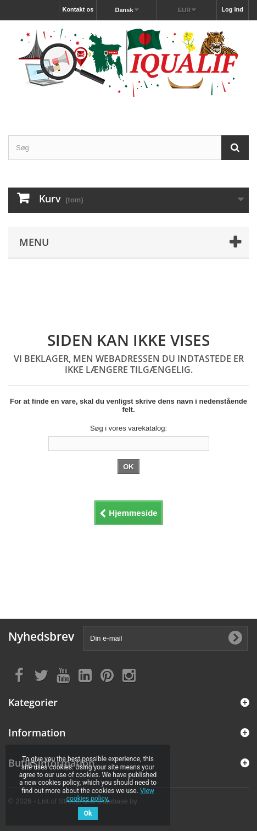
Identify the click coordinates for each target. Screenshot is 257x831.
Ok (88, 813)
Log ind (232, 9)
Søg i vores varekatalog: (128, 428)
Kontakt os (77, 9)
